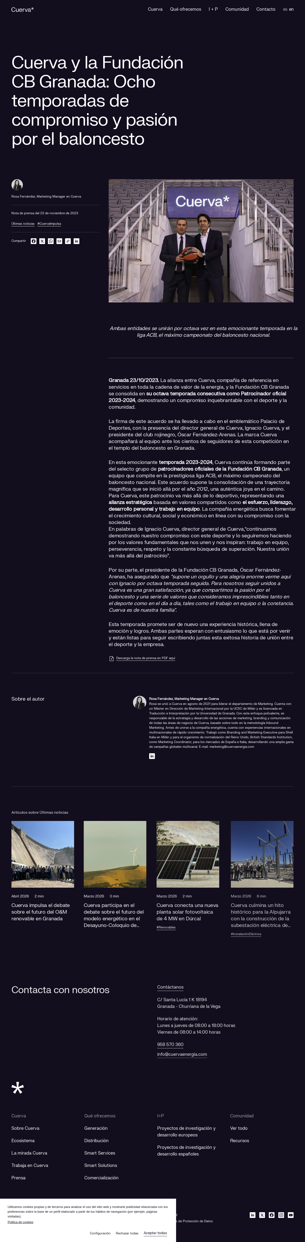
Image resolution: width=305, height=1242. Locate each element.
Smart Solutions (100, 1165)
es (285, 9)
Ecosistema (23, 1141)
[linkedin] (76, 241)
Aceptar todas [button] (155, 1233)
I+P (160, 1116)
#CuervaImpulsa (49, 224)
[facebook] (33, 241)
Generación (96, 1128)
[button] (47, 887)
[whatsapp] (51, 241)
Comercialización (101, 1178)
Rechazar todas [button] (127, 1233)
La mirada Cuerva (29, 1153)
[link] (68, 241)
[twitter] (42, 241)
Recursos (239, 1141)
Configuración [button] (100, 1233)
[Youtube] (291, 1215)
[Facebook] (271, 1215)
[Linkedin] (152, 756)
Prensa (18, 1178)
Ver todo (239, 1128)
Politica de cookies (20, 1222)
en (291, 9)
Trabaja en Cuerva (29, 1165)
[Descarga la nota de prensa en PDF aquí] (142, 659)
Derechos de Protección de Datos (188, 1221)
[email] (59, 241)
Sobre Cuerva (25, 1128)
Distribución (96, 1141)
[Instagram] (281, 1215)
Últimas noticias (23, 224)
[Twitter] (262, 1215)
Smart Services (99, 1153)
